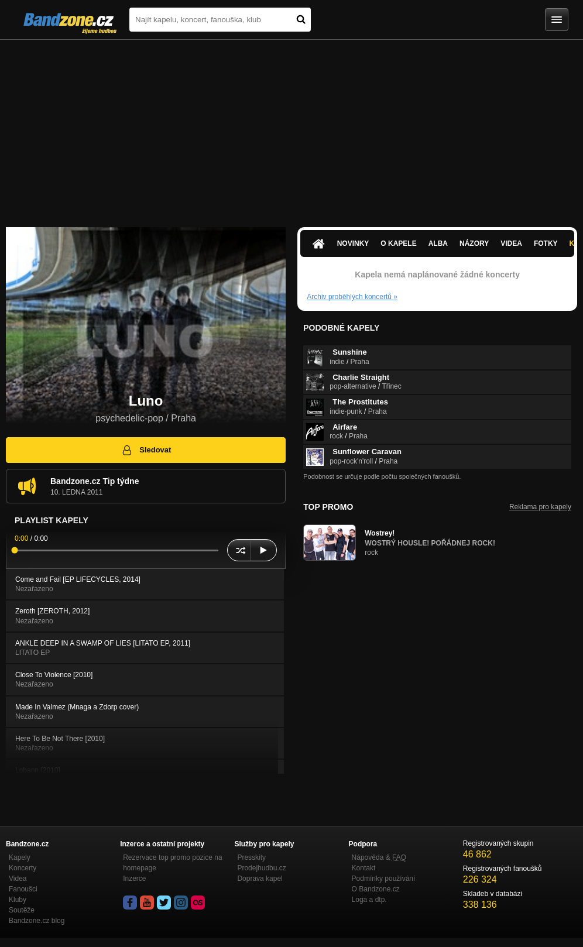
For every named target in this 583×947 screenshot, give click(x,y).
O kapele (398, 243)
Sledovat (146, 450)
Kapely (19, 857)
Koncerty (22, 868)
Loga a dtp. (369, 899)
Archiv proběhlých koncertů (352, 297)
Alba (438, 243)
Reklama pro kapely (540, 507)
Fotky (546, 243)
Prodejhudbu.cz (261, 868)
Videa (511, 243)
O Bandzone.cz (376, 889)
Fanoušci (23, 889)
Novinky (353, 243)
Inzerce (134, 878)
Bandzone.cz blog (36, 921)
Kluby (17, 899)
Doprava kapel (259, 878)
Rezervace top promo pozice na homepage (172, 862)
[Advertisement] (291, 128)
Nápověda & (379, 857)
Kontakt (364, 868)
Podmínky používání (384, 878)
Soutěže (22, 910)
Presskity (251, 857)
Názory (474, 243)
